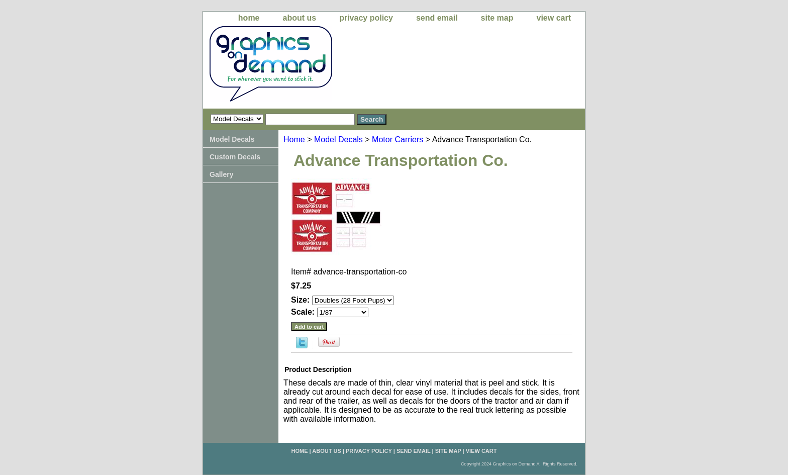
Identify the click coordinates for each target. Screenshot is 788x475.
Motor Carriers (397, 139)
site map (497, 18)
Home (294, 139)
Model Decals (338, 139)
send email (437, 18)
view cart (554, 18)
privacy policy (366, 18)
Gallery (221, 174)
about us (300, 18)
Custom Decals (235, 157)
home (249, 18)
